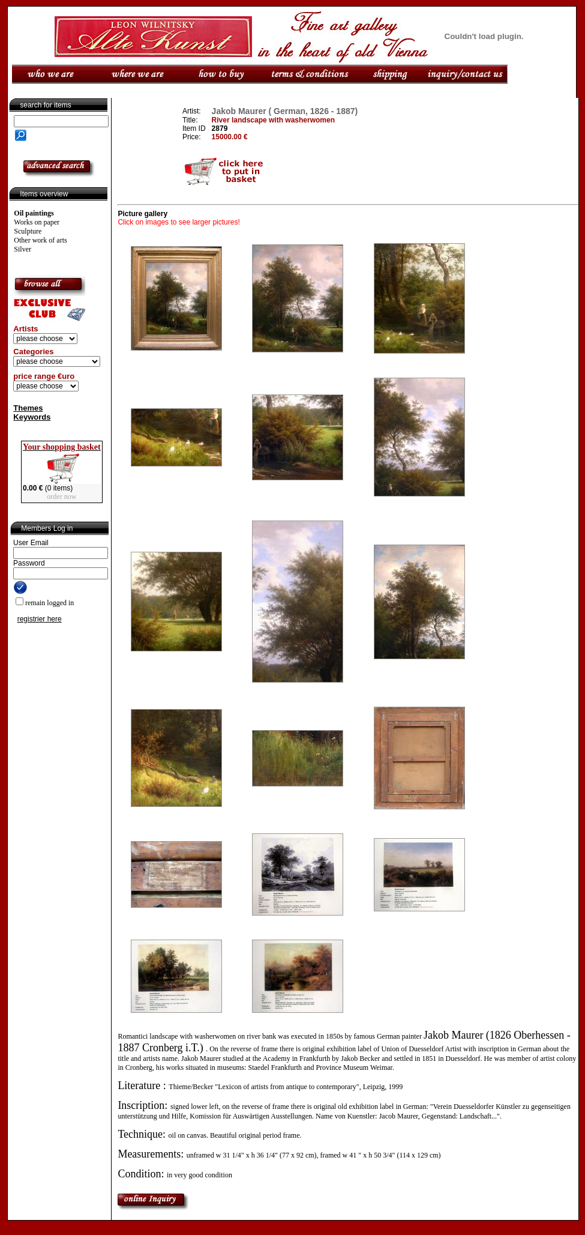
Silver (22, 249)
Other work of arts (40, 240)
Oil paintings (33, 213)
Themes (28, 407)
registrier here (39, 619)
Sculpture (27, 231)
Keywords (31, 416)
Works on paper (36, 222)
